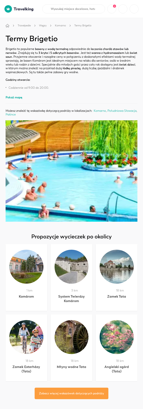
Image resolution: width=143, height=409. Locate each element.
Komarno (60, 25)
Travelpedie (24, 25)
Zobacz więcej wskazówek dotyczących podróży (71, 393)
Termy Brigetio (82, 25)
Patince (11, 114)
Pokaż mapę (14, 97)
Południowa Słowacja (121, 111)
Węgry (43, 25)
